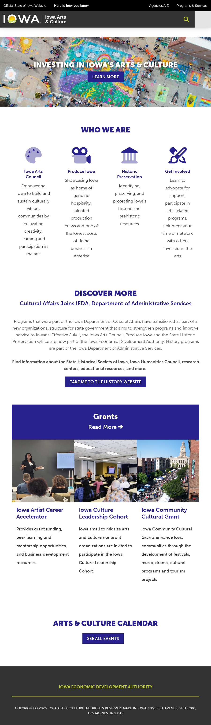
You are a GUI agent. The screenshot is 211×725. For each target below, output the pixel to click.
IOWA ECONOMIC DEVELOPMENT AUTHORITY (105, 686)
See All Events (103, 638)
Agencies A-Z (159, 5)
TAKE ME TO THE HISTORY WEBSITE (105, 381)
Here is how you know (71, 5)
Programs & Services (192, 5)
